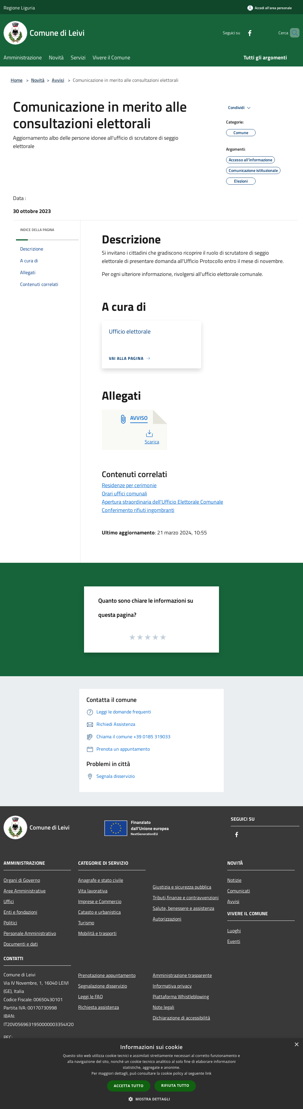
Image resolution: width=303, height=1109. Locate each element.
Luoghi (234, 930)
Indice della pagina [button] (37, 229)
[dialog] (151, 1073)
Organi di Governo (22, 880)
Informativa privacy (172, 985)
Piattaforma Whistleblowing (181, 996)
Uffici (9, 901)
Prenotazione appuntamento (107, 975)
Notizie (234, 880)
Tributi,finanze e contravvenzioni (186, 897)
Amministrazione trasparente (182, 975)
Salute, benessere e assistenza (183, 908)
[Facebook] (240, 33)
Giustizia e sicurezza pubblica (182, 886)
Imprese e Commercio (99, 901)
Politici (10, 922)
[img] (66, 228)
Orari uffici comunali (124, 493)
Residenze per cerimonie (129, 485)
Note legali (163, 1007)
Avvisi (58, 80)
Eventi (233, 941)
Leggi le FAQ (90, 996)
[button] (151, 1099)
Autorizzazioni (167, 918)
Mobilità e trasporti (97, 933)
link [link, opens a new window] (208, 1073)
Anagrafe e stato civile (100, 880)
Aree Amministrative (25, 890)
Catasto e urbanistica (99, 912)
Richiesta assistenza (98, 1007)
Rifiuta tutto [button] (175, 1085)
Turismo (86, 922)
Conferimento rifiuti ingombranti (138, 510)
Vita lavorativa (92, 890)
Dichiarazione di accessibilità (181, 1017)
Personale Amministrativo (30, 933)
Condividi (240, 107)
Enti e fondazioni (20, 912)
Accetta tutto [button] (129, 1085)
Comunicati (238, 890)
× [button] (296, 1045)
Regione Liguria (19, 7)
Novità (37, 80)
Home (16, 80)
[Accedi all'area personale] (269, 8)
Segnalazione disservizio (102, 985)
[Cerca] (292, 33)
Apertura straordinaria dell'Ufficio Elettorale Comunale (162, 502)
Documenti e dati (21, 943)
